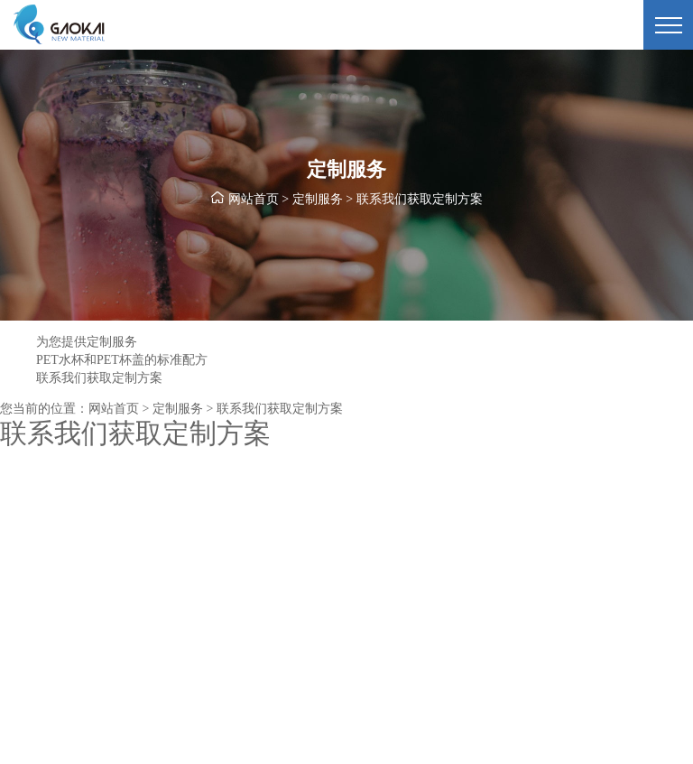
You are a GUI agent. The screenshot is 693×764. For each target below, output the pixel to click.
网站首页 (253, 199)
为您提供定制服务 (86, 342)
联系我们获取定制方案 (99, 378)
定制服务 (317, 199)
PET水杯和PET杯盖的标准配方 (122, 360)
